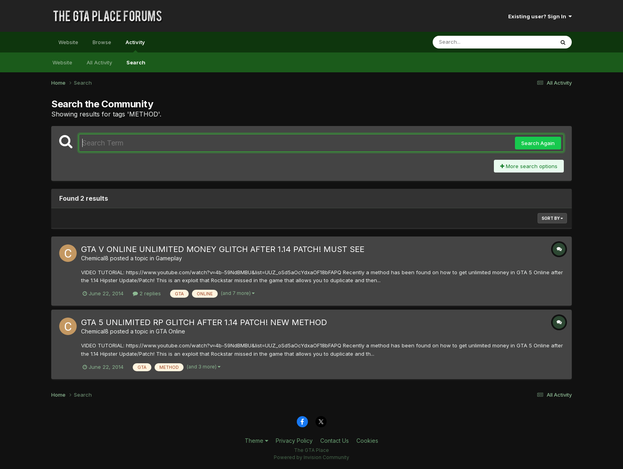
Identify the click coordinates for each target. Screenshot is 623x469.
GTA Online (170, 331)
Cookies (367, 440)
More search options (528, 166)
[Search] (472, 42)
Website (68, 42)
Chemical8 (94, 258)
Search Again (538, 143)
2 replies (147, 293)
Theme (256, 440)
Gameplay (169, 258)
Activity (135, 45)
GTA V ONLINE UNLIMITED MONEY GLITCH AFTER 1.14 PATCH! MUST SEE (222, 249)
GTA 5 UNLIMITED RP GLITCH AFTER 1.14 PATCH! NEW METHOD (204, 322)
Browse (102, 42)
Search (135, 62)
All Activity (99, 62)
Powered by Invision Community (311, 457)
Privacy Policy (294, 440)
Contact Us (334, 440)
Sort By (552, 218)
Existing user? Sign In (540, 16)
